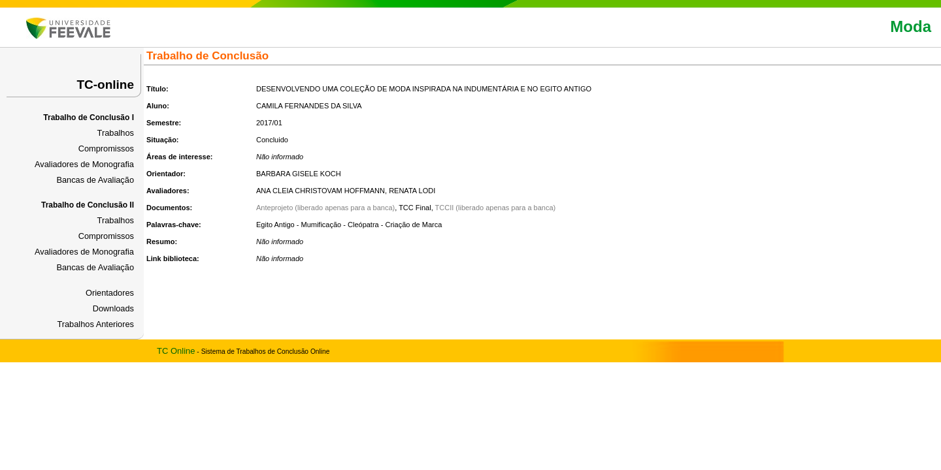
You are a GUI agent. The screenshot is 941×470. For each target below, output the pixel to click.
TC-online (105, 84)
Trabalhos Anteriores (95, 324)
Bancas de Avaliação (95, 180)
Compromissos (106, 148)
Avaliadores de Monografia (84, 164)
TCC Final (415, 208)
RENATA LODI (412, 191)
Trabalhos (115, 133)
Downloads (113, 308)
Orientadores (110, 293)
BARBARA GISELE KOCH (298, 174)
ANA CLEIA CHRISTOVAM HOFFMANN (320, 191)
